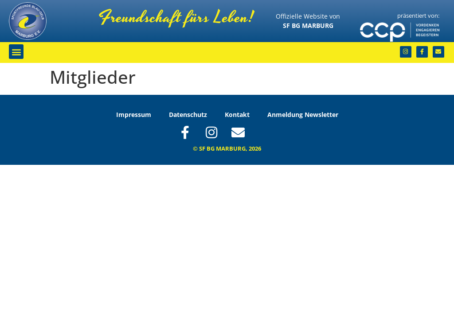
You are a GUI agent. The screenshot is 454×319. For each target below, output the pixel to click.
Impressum (133, 114)
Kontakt (237, 114)
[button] (16, 51)
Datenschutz (188, 114)
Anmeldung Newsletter (302, 114)
